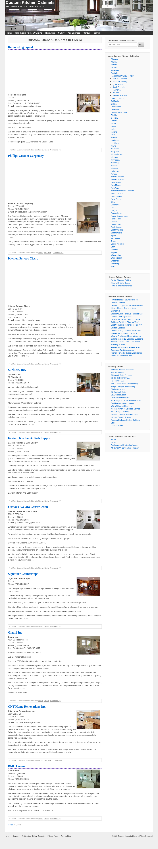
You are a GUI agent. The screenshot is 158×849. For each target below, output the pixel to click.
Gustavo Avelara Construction (28, 507)
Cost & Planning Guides (121, 280)
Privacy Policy (53, 836)
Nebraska (115, 171)
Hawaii (113, 121)
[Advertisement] (55, 71)
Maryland (114, 151)
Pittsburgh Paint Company (121, 375)
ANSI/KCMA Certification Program (125, 448)
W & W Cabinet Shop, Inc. (121, 406)
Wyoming (115, 264)
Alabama (114, 59)
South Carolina (117, 230)
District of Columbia (119, 112)
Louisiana (115, 143)
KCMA (113, 440)
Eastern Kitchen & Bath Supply (29, 438)
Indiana (114, 132)
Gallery (61, 33)
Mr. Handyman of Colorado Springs (125, 409)
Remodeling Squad (20, 47)
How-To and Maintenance (121, 286)
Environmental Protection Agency (124, 445)
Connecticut (116, 107)
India (113, 129)
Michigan (114, 157)
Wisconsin (115, 261)
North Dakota (116, 196)
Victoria (115, 93)
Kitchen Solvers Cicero (23, 258)
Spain (113, 236)
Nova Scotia (116, 199)
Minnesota (115, 160)
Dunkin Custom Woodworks (122, 403)
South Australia (118, 87)
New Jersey (116, 182)
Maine (113, 146)
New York (47, 252)
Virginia (114, 252)
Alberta (114, 65)
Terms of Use (66, 836)
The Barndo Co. (117, 372)
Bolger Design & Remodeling (123, 386)
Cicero (40, 150)
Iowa (113, 135)
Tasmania (116, 90)
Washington (116, 255)
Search (97, 33)
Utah (113, 247)
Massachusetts (117, 154)
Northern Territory (119, 82)
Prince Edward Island (119, 216)
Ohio (113, 202)
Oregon (114, 210)
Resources (50, 33)
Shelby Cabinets (117, 389)
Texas (113, 241)
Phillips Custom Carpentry (26, 155)
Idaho (113, 123)
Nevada (114, 174)
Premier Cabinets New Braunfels (124, 414)
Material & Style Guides (120, 283)
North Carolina (117, 193)
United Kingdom (117, 244)
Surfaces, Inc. (17, 369)
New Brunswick (117, 177)
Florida (114, 115)
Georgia (114, 118)
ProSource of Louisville (120, 398)
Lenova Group (117, 426)
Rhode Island (116, 224)
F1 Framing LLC (117, 381)
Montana (114, 168)
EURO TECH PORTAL (120, 378)
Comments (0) (55, 150)
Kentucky (114, 140)
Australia (114, 73)
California (115, 101)
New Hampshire (117, 179)
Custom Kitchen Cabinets (30, 2)
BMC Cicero (16, 766)
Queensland (117, 84)
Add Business (74, 33)
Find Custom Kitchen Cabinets (28, 33)
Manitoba (114, 149)
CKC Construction (118, 395)
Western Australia (119, 95)
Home (9, 33)
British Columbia (117, 98)
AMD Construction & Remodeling (124, 384)
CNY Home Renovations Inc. (27, 706)
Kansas (114, 137)
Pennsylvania (116, 213)
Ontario (114, 208)
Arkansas (115, 70)
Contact (86, 33)
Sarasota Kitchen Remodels (122, 370)
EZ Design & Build (118, 392)
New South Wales (119, 79)
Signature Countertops (23, 573)
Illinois (46, 150)
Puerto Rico (116, 219)
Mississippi (115, 163)
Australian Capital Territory (123, 76)
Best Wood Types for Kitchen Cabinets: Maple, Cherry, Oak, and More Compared (127, 308)
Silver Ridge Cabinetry (120, 412)
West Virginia (116, 258)
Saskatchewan (117, 227)
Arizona (114, 68)
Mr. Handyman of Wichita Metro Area (126, 400)
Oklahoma (115, 205)
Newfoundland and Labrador (122, 191)
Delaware (115, 109)
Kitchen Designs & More (121, 417)
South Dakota (116, 233)
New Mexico (116, 185)
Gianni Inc (15, 632)
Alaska (113, 62)
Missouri (114, 165)
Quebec (114, 222)
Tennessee (115, 238)
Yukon (113, 266)
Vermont (114, 250)
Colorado (114, 104)
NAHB (113, 442)
